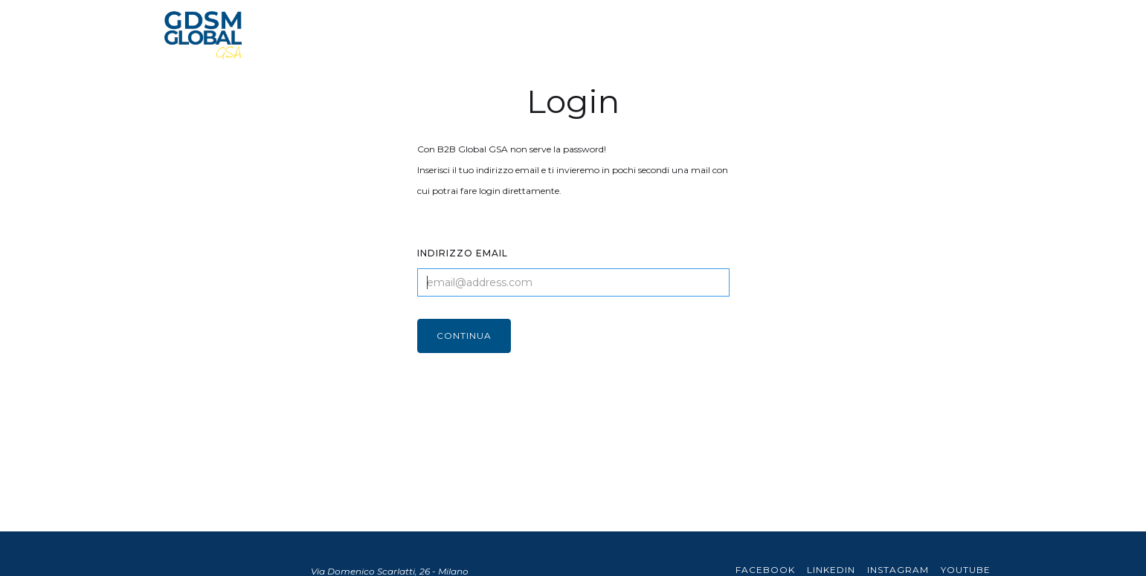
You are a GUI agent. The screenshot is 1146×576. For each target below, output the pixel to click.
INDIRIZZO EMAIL (462, 253)
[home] (203, 35)
